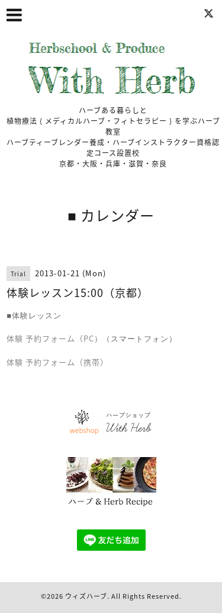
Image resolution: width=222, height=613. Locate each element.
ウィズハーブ (86, 596)
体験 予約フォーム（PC (50, 338)
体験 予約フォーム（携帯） (57, 362)
